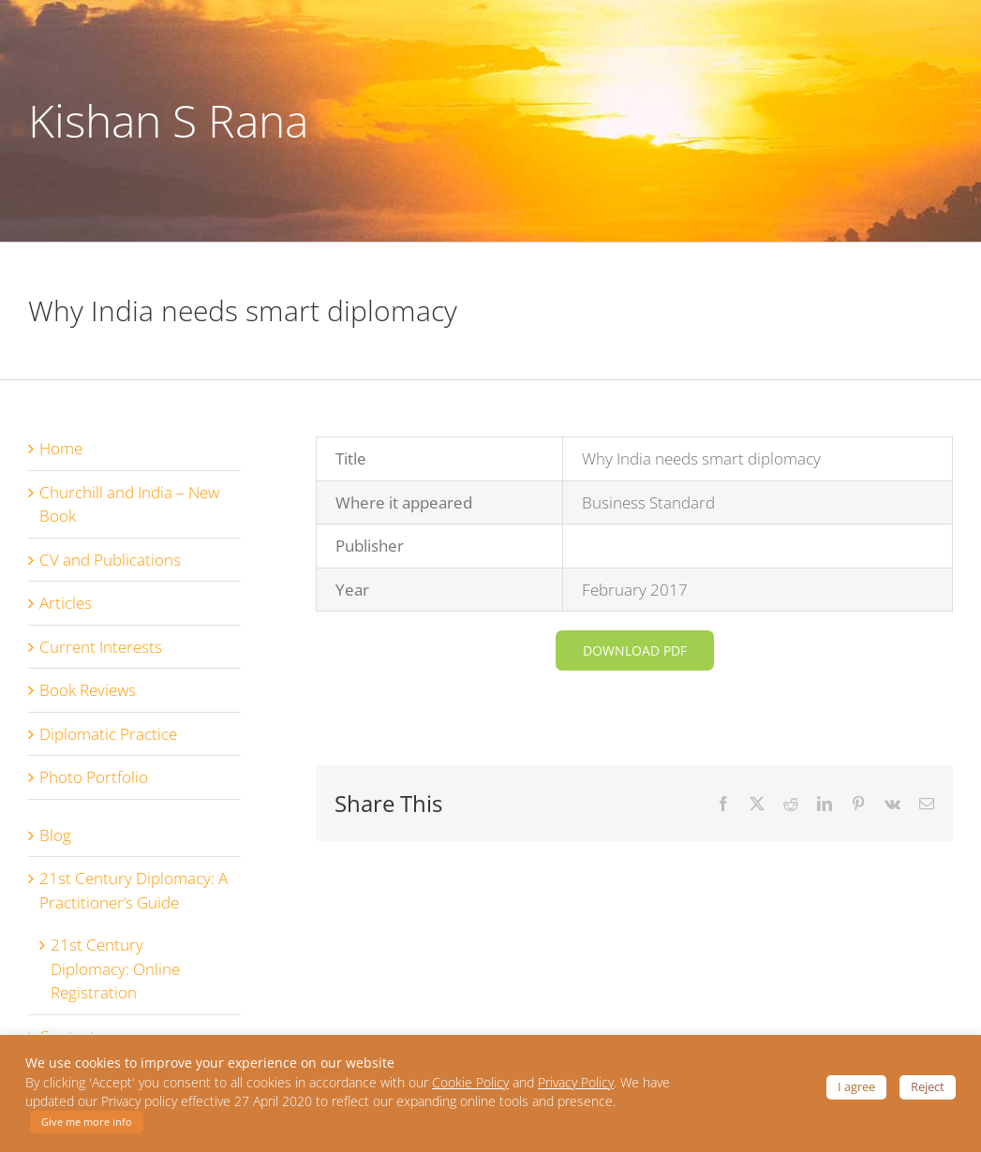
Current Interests (100, 646)
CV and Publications (110, 559)
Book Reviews (87, 690)
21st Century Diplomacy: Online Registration (115, 968)
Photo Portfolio (93, 777)
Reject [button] (927, 1086)
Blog (55, 835)
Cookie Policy (470, 1082)
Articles (65, 602)
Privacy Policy (576, 1082)
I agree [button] (856, 1086)
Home (60, 448)
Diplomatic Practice (108, 734)
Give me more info (86, 1122)
